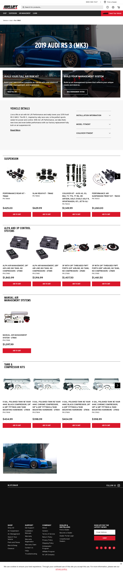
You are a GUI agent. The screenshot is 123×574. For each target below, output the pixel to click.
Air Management (14, 534)
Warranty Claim (30, 545)
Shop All (11, 528)
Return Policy (47, 537)
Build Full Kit (12, 92)
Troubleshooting (31, 554)
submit (105, 538)
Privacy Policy (47, 540)
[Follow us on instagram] (113, 485)
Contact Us (29, 548)
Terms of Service (48, 534)
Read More (15, 130)
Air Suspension (13, 531)
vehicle (5, 20)
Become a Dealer (66, 533)
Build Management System (75, 92)
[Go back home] (10, 7)
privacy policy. (61, 572)
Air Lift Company (48, 555)
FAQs (27, 551)
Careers (45, 531)
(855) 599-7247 (92, 2)
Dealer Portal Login (67, 536)
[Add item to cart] (17, 214)
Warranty (28, 536)
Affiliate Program (48, 551)
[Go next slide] (117, 176)
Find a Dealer (64, 530)
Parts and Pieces (14, 542)
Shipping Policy (48, 543)
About (44, 528)
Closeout (11, 548)
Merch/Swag (12, 545)
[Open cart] (118, 7)
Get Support (29, 528)
